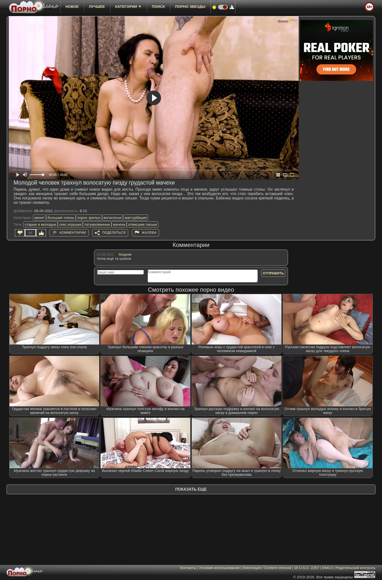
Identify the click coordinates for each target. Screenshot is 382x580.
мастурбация (135, 217)
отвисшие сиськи (142, 224)
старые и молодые (40, 224)
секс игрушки (70, 224)
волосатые (113, 217)
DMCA (327, 568)
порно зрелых (89, 217)
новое (72, 6)
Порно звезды (190, 6)
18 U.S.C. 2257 (306, 568)
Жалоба (149, 232)
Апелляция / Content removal (266, 568)
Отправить (273, 273)
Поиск (158, 6)
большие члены (61, 217)
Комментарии (72, 232)
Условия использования (219, 568)
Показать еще (191, 489)
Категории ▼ (128, 6)
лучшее (97, 6)
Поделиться (113, 232)
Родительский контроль (355, 568)
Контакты (188, 568)
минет (39, 217)
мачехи (119, 224)
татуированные (97, 224)
